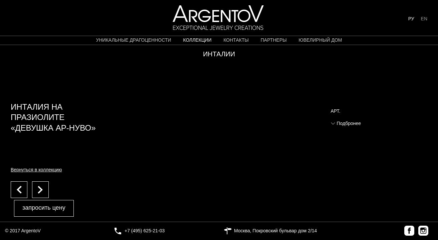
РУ (411, 18)
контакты (236, 40)
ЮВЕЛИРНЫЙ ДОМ (320, 40)
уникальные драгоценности (133, 40)
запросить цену (43, 207)
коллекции (197, 40)
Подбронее (349, 123)
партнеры (274, 40)
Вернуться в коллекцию (36, 169)
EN (424, 18)
